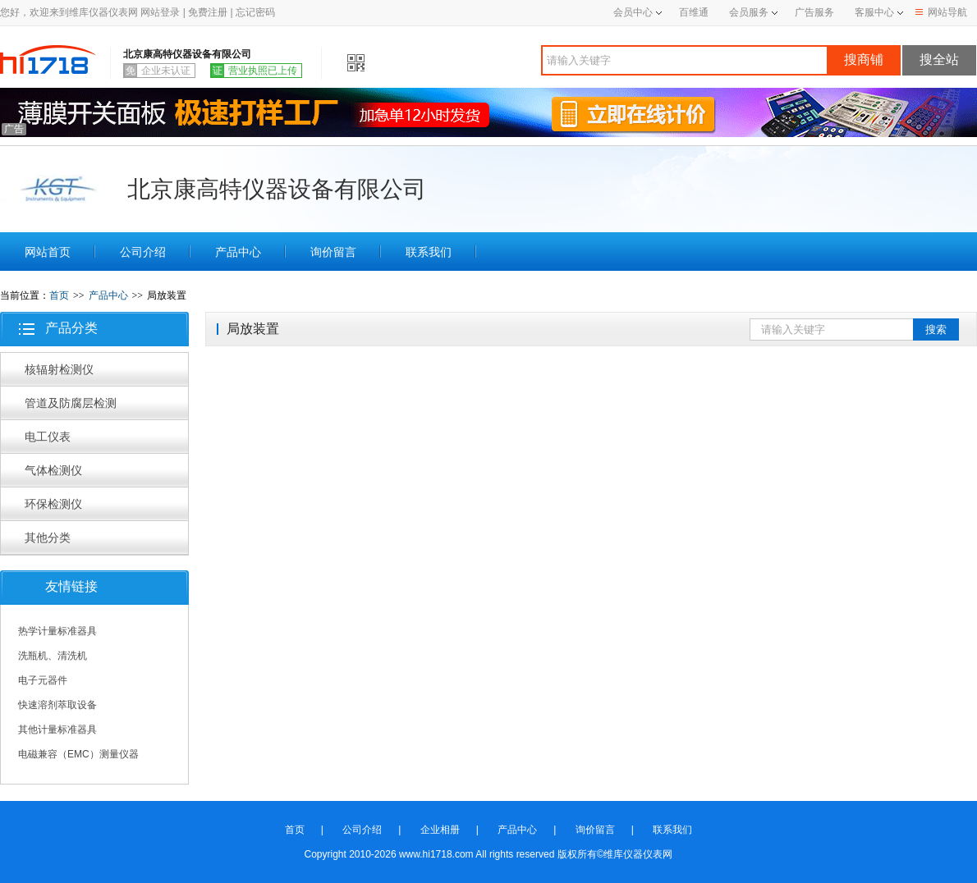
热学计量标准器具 (57, 631)
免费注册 (207, 12)
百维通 (694, 12)
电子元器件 (42, 680)
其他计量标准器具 (57, 729)
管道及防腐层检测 (71, 402)
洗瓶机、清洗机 (52, 655)
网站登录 (160, 12)
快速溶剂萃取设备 (57, 705)
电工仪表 (48, 436)
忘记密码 (255, 12)
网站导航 (941, 12)
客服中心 (874, 12)
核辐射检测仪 (59, 369)
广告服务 (814, 12)
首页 (59, 295)
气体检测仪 (53, 470)
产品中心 (238, 251)
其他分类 (48, 537)
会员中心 (637, 12)
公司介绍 (143, 251)
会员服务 (748, 12)
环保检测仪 (53, 503)
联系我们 (429, 251)
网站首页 (48, 251)
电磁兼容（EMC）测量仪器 (78, 754)
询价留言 (333, 251)
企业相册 (440, 829)
